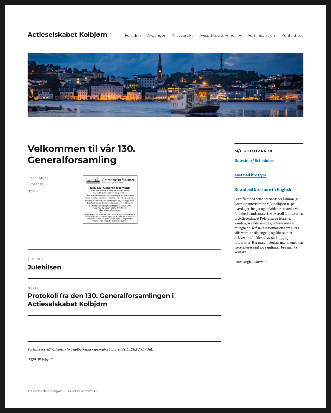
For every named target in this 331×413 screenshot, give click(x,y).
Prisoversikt (182, 35)
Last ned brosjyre (250, 175)
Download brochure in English (262, 189)
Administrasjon (261, 35)
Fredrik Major (38, 178)
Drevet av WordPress (81, 391)
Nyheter (34, 190)
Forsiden (133, 35)
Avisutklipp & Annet (218, 35)
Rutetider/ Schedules (254, 160)
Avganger (156, 35)
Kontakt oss (292, 35)
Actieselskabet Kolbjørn (67, 34)
